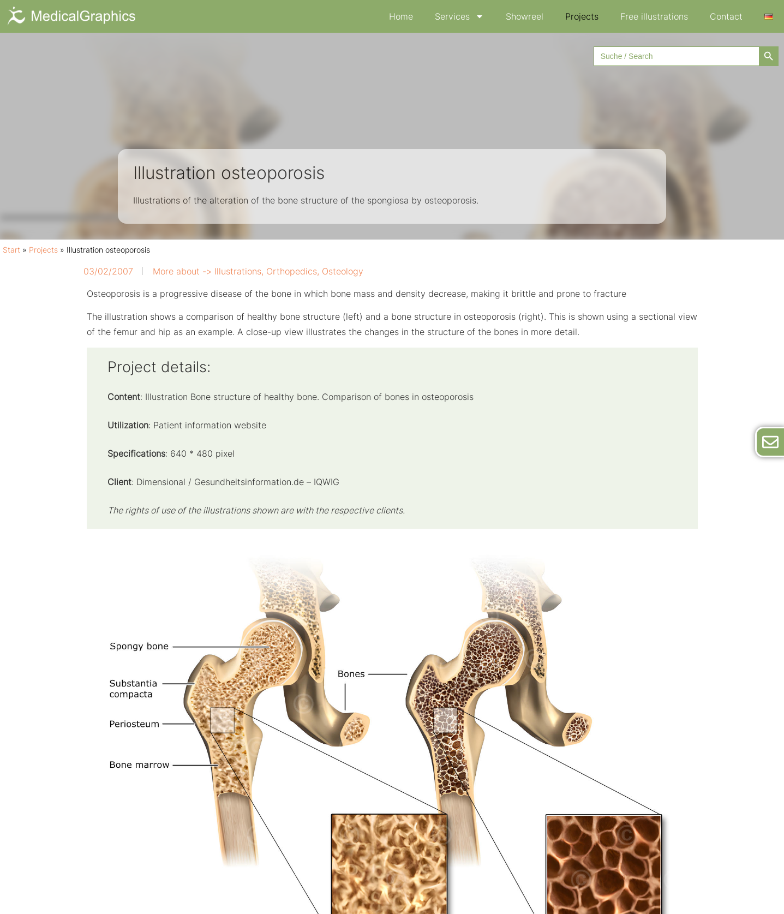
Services (459, 16)
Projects (582, 16)
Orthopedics (291, 271)
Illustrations (237, 271)
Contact (726, 16)
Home (401, 16)
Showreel (524, 16)
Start (11, 250)
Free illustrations (654, 16)
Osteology (342, 271)
